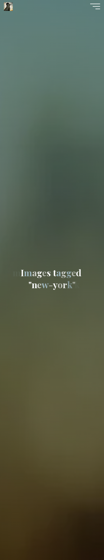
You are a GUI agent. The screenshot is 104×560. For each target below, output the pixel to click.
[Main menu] (95, 6)
